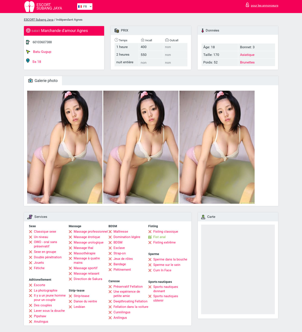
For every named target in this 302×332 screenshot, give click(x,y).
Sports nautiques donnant (165, 289)
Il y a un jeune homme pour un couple (50, 298)
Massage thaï (83, 248)
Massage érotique (87, 237)
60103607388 (42, 42)
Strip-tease (81, 296)
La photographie (45, 290)
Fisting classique (165, 232)
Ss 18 (33, 61)
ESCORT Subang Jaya (38, 19)
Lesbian (79, 307)
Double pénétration (48, 257)
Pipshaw (40, 316)
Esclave (119, 248)
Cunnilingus (121, 312)
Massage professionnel (91, 232)
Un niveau (41, 237)
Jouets (39, 263)
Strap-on (119, 253)
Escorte (39, 285)
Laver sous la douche (49, 311)
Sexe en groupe (45, 252)
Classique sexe (45, 232)
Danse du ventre (85, 301)
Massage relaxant (86, 273)
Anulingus (41, 322)
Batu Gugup (38, 52)
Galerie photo (43, 80)
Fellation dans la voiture (130, 307)
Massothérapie (84, 253)
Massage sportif (85, 268)
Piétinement (122, 270)
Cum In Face (162, 270)
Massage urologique (88, 242)
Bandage (119, 264)
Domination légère (126, 237)
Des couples (43, 305)
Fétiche (39, 268)
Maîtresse (120, 232)
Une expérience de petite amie (126, 294)
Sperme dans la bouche (170, 259)
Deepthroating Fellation (130, 301)
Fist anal (159, 237)
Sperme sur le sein (166, 265)
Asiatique (247, 55)
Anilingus (120, 318)
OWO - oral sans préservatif (45, 244)
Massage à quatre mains (87, 260)
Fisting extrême (164, 242)
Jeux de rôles (123, 259)
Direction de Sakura (88, 279)
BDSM (117, 242)
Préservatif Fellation (128, 287)
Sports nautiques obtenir (165, 298)
